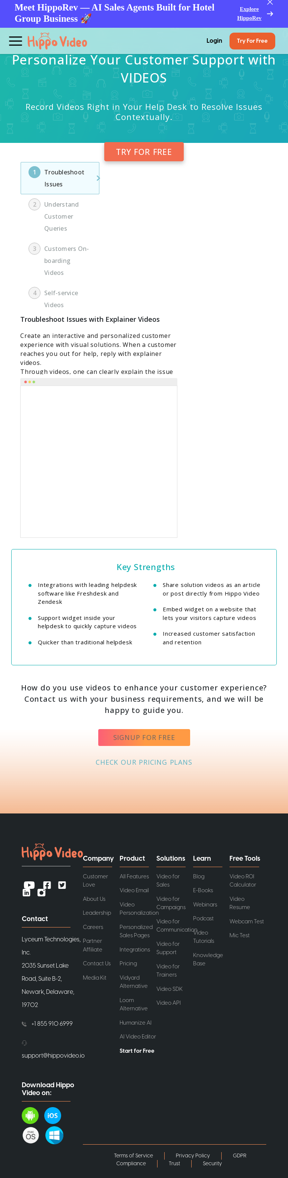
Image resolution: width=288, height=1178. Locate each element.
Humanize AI (136, 1023)
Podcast (203, 919)
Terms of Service (133, 1156)
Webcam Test (247, 922)
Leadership (97, 913)
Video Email (134, 890)
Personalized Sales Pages (136, 931)
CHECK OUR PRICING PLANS (144, 762)
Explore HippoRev (249, 13)
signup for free (144, 737)
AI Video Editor (138, 1037)
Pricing (128, 964)
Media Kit (94, 978)
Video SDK (169, 989)
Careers (93, 927)
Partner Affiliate (92, 945)
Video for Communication (174, 926)
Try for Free (252, 41)
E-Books (203, 890)
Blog (198, 877)
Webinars (205, 905)
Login (214, 41)
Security (212, 1163)
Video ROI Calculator (243, 881)
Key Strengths (146, 566)
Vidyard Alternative (134, 982)
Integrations (135, 950)
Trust (174, 1163)
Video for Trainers (168, 971)
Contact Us (97, 964)
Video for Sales (168, 881)
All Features (134, 877)
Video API (168, 1003)
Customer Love (95, 881)
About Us (94, 899)
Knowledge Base (208, 959)
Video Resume (240, 903)
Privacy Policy (193, 1156)
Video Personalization (138, 909)
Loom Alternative (134, 1004)
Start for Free (137, 1051)
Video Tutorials (203, 937)
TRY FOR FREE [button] (144, 151)
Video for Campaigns (171, 903)
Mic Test (240, 935)
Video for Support (168, 948)
